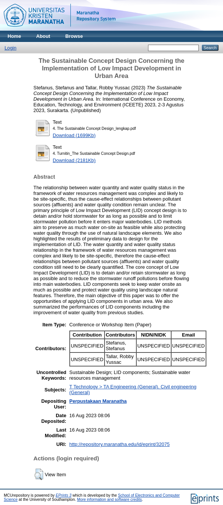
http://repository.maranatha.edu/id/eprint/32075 (119, 444)
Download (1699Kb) (74, 135)
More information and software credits (109, 499)
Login (10, 48)
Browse (74, 36)
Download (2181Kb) (74, 160)
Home (14, 36)
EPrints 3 (64, 495)
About (43, 36)
